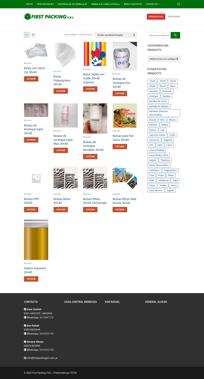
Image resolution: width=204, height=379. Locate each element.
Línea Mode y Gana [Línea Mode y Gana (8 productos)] (158, 155)
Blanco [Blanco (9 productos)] (172, 120)
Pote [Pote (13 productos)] (151, 175)
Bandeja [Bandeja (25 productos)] (166, 96)
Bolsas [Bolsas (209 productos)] (152, 130)
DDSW (73, 372)
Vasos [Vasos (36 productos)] (174, 185)
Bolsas (28, 63)
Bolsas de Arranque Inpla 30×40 (33, 129)
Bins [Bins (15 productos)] (162, 120)
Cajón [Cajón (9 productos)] (172, 135)
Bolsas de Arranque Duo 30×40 (121, 83)
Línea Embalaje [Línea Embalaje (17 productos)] (156, 150)
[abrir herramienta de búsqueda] (178, 4)
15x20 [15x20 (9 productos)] (152, 81)
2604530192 (47, 333)
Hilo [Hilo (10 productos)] (151, 145)
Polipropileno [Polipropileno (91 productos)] (170, 170)
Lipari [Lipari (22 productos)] (169, 145)
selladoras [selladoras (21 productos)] (164, 180)
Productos (156, 16)
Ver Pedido (174, 16)
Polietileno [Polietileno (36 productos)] (154, 170)
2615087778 (47, 317)
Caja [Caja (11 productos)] (162, 130)
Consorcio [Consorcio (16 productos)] (154, 140)
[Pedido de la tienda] (116, 35)
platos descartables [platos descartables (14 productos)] (159, 165)
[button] (31, 79)
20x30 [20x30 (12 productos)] (163, 81)
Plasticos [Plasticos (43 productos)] (165, 160)
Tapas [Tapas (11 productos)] (152, 185)
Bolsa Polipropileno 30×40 (62, 80)
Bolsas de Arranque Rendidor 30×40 (93, 146)
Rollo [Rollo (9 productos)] (151, 180)
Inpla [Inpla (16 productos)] (159, 145)
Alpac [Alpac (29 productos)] (172, 86)
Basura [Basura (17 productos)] (152, 120)
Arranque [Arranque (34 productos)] (153, 96)
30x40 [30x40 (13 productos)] (152, 86)
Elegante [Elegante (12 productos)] (168, 140)
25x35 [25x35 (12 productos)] (173, 81)
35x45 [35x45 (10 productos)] (163, 86)
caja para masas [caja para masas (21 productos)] (157, 135)
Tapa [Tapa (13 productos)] (175, 180)
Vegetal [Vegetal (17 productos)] (170, 190)
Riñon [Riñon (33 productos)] (171, 175)
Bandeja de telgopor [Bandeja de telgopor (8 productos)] (159, 106)
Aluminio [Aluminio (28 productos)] (153, 91)
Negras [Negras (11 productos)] (152, 160)
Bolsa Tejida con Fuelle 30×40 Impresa (93, 78)
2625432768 (47, 349)
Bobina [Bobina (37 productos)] (164, 125)
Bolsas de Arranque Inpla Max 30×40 (63, 140)
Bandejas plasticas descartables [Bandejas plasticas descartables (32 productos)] (158, 113)
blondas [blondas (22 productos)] (153, 125)
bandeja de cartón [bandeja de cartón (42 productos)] (158, 101)
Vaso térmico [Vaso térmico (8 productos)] (155, 190)
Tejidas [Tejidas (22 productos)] (163, 185)
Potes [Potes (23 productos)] (161, 175)
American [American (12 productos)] (167, 91)
